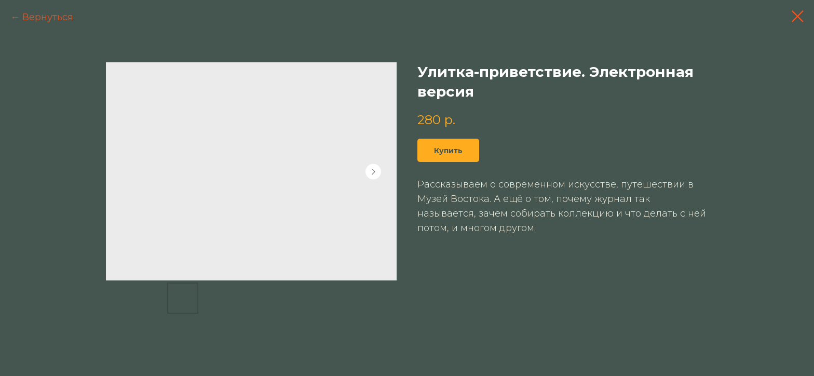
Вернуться (47, 17)
